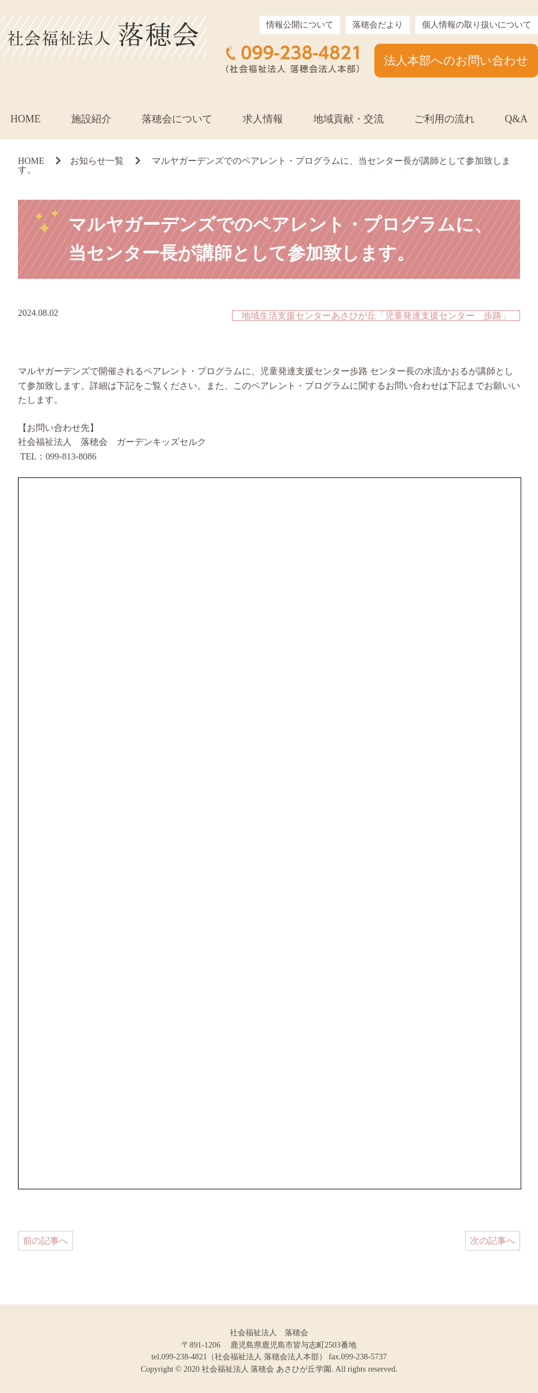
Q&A (516, 119)
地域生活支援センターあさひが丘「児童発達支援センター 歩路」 (376, 315)
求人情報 (263, 119)
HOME (25, 119)
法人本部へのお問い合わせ (456, 60)
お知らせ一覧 (97, 160)
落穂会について (177, 119)
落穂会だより (378, 24)
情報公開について (299, 24)
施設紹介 (91, 119)
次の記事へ (492, 1240)
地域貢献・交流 (348, 119)
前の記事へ (45, 1240)
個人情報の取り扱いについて (476, 24)
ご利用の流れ (444, 119)
